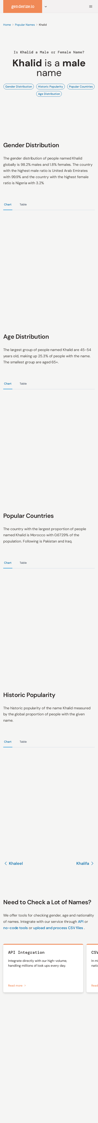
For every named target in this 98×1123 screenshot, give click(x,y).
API (81, 921)
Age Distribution (49, 94)
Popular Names (25, 24)
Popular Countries (81, 86)
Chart (8, 204)
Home (7, 24)
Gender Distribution (18, 86)
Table (23, 204)
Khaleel (13, 863)
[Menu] (91, 6)
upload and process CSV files (58, 927)
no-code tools (16, 927)
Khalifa (85, 863)
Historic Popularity (50, 86)
